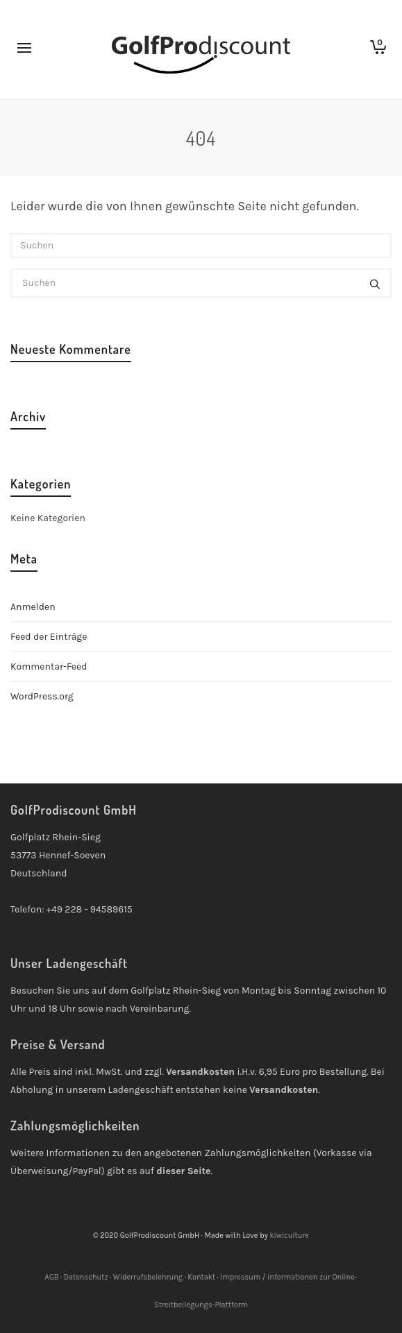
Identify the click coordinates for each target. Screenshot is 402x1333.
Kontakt (201, 1277)
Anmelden (33, 607)
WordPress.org (42, 696)
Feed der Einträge (48, 637)
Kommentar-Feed (48, 666)
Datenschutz (86, 1277)
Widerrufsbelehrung (148, 1277)
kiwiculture (289, 1235)
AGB (51, 1277)
